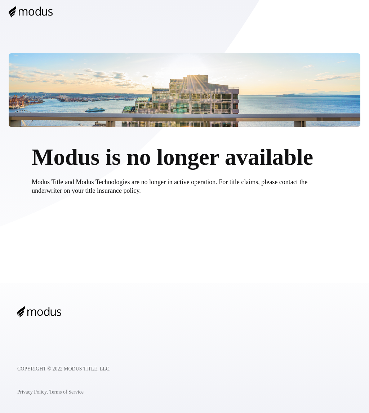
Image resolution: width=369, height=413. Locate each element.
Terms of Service (66, 392)
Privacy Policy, (32, 392)
